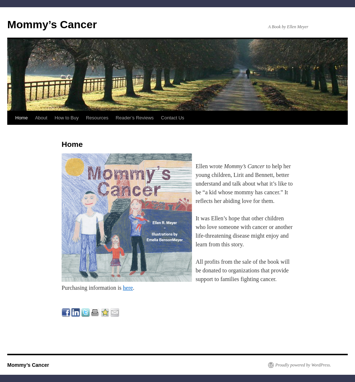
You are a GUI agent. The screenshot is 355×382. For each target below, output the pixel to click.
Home (21, 117)
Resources (97, 117)
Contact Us (172, 117)
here (128, 288)
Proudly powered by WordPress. (303, 365)
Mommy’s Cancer (52, 24)
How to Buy (67, 117)
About (41, 117)
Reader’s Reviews (135, 117)
